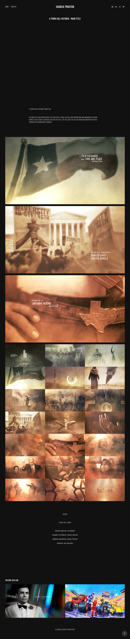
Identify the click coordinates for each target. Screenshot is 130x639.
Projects (13, 7)
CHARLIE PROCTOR (65, 6)
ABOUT (7, 7)
